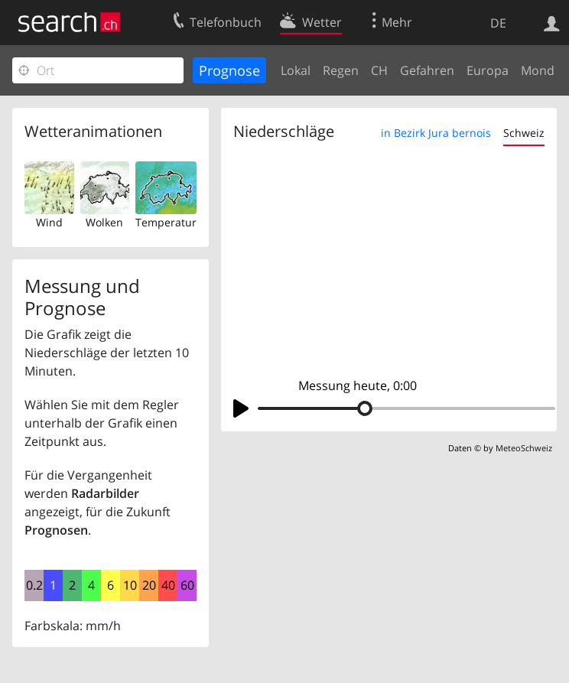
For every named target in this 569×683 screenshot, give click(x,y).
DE (498, 23)
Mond (537, 70)
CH (379, 70)
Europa (488, 70)
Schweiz (524, 132)
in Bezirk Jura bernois (436, 132)
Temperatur (166, 222)
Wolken (104, 222)
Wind (49, 222)
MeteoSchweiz (524, 448)
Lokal (296, 70)
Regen (341, 70)
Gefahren (427, 70)
